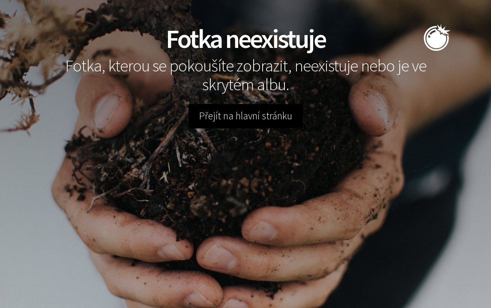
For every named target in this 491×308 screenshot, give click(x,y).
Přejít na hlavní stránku (245, 116)
